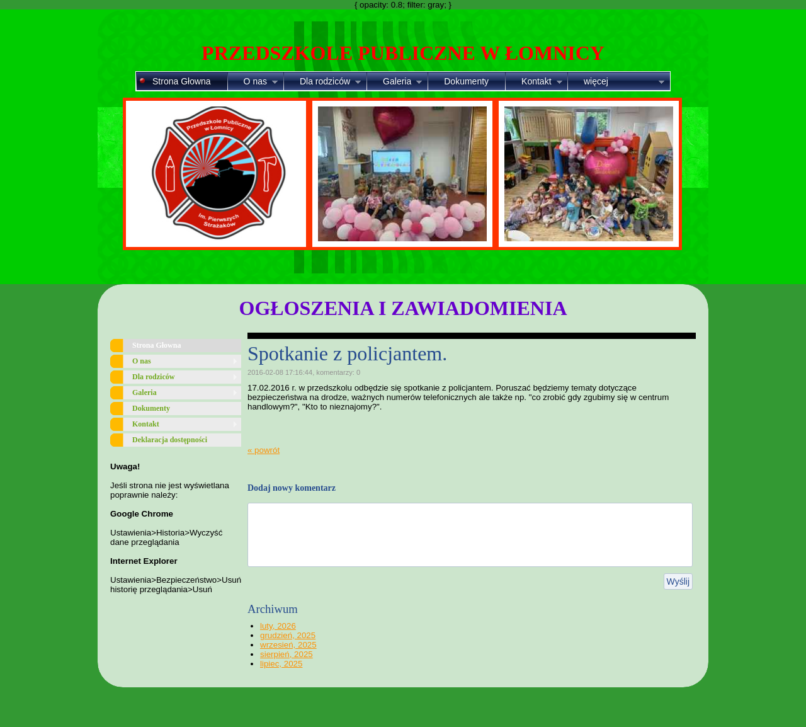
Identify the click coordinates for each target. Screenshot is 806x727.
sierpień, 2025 (286, 654)
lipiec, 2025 (281, 663)
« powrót (263, 450)
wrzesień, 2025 (288, 645)
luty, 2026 (278, 626)
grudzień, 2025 (287, 635)
